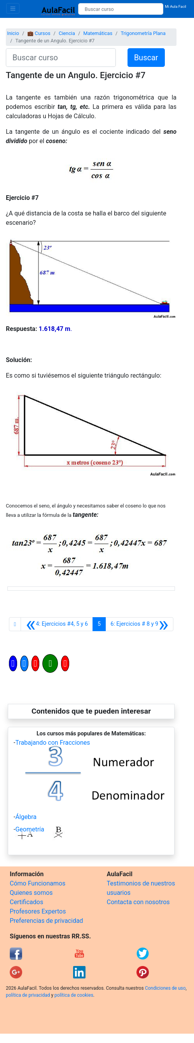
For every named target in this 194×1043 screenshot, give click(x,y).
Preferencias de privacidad (46, 920)
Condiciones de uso (165, 988)
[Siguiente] (139, 624)
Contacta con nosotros (138, 902)
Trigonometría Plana (143, 33)
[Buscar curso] (120, 9)
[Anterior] (57, 624)
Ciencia (67, 33)
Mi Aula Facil (175, 6)
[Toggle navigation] (12, 8)
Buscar (146, 57)
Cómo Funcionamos (37, 883)
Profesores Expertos (38, 911)
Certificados (26, 902)
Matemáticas (97, 33)
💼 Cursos (38, 33)
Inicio (13, 33)
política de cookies (73, 995)
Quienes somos (31, 892)
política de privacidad (28, 995)
